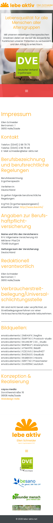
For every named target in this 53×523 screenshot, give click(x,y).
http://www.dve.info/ (31, 207)
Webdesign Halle (10, 398)
